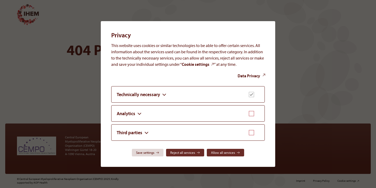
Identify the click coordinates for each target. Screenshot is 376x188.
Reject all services (182, 152)
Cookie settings (195, 64)
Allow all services (223, 152)
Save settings (145, 152)
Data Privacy (249, 75)
